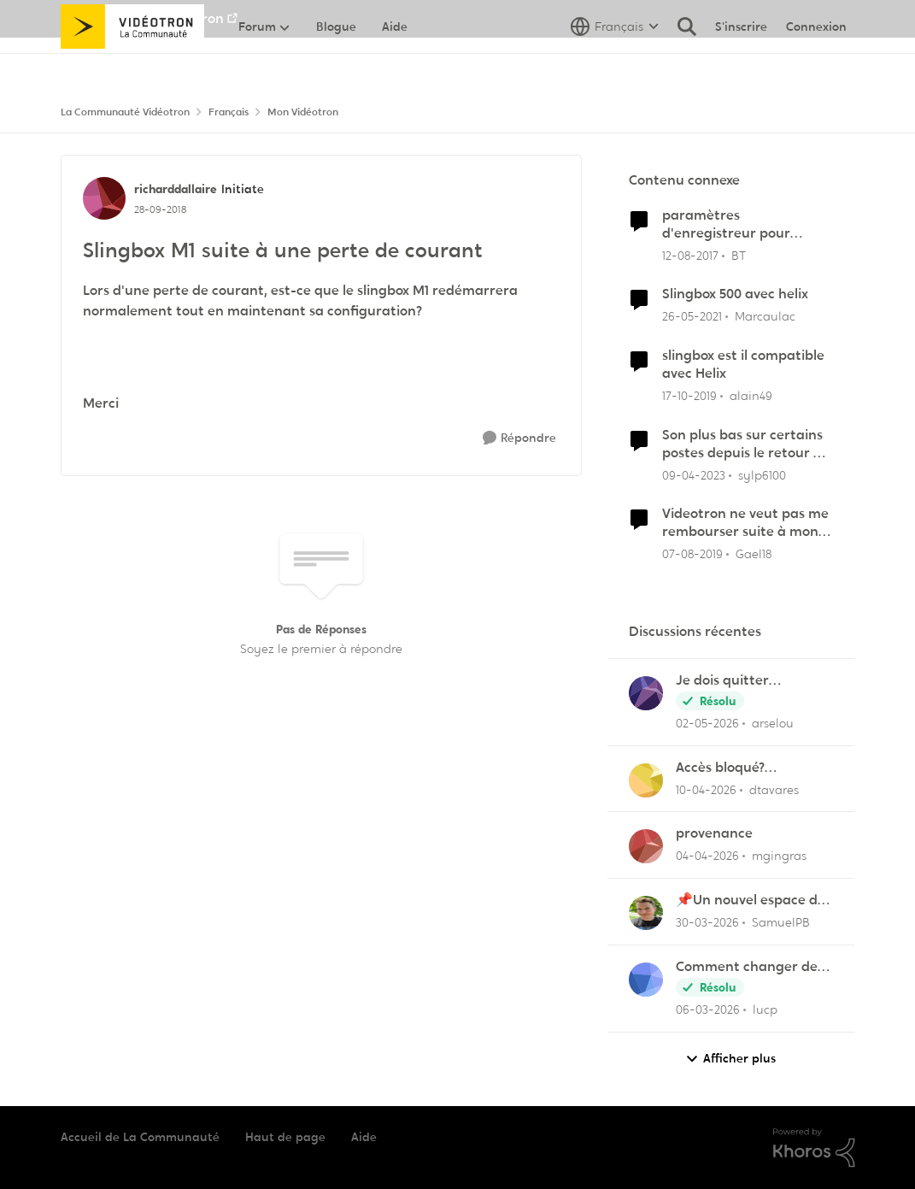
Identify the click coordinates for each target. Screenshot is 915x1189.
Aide (364, 1137)
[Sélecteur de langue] (614, 64)
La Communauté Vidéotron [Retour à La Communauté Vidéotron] (125, 112)
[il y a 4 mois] (707, 856)
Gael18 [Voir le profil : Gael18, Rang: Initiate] (753, 554)
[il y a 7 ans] (692, 554)
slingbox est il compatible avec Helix (743, 364)
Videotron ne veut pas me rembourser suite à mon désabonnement (745, 523)
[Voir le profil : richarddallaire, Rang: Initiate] (104, 198)
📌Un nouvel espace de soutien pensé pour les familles (750, 900)
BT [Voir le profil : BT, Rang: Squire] (738, 254)
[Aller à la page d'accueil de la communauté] (133, 64)
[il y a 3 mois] (707, 724)
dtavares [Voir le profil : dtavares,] (774, 789)
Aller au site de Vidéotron (142, 18)
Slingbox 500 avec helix (735, 294)
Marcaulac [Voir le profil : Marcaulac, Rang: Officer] (765, 316)
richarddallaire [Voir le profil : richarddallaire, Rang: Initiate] (175, 189)
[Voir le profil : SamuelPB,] (646, 913)
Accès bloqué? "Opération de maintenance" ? (726, 768)
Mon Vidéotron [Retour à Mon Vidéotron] (302, 112)
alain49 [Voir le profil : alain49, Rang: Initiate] (751, 395)
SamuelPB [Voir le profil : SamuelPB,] (781, 922)
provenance (714, 833)
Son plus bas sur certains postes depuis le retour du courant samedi (746, 444)
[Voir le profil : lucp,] (646, 979)
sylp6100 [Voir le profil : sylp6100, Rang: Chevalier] (762, 474)
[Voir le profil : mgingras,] (646, 846)
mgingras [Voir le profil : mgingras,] (779, 855)
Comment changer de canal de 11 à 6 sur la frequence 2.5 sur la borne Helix (747, 967)
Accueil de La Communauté (140, 1137)
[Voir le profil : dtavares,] (646, 780)
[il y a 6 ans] (689, 396)
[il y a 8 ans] (690, 255)
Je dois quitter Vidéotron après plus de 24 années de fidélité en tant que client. (753, 681)
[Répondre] (519, 438)
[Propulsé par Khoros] (814, 1148)
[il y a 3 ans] (693, 475)
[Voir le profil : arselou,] (646, 693)
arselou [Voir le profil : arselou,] (773, 723)
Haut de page (285, 1137)
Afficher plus (730, 1059)
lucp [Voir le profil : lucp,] (765, 1009)
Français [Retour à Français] (228, 112)
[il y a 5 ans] (692, 317)
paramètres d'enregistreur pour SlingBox (726, 225)
